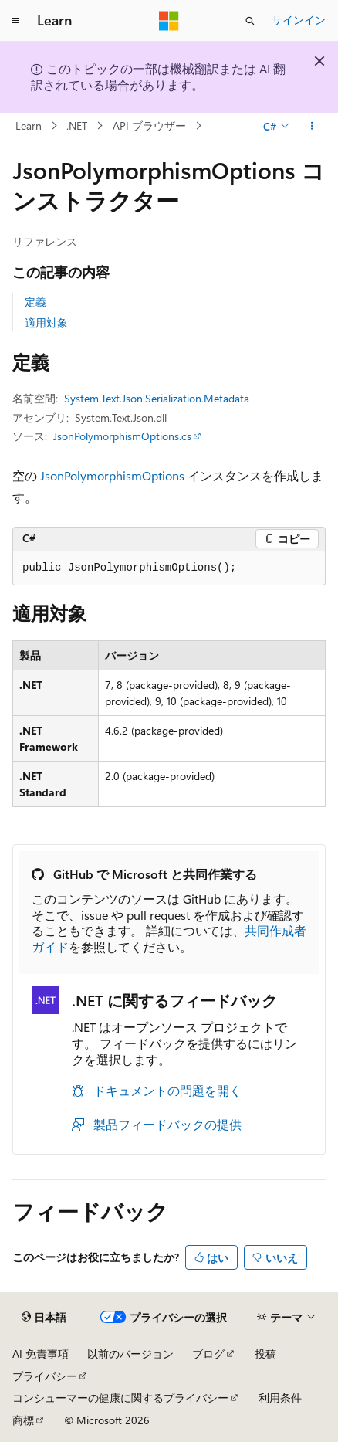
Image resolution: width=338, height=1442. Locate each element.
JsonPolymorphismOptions (112, 475)
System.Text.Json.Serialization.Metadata (156, 398)
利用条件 (280, 1397)
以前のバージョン (130, 1353)
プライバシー (44, 1376)
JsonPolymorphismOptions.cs (122, 436)
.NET (76, 125)
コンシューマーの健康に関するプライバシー (120, 1397)
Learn (28, 125)
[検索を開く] (250, 21)
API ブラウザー (149, 125)
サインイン (299, 19)
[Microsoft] (169, 21)
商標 (23, 1420)
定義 (35, 301)
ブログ (208, 1353)
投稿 (265, 1353)
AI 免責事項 (40, 1353)
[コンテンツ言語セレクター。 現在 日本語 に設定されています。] (44, 1317)
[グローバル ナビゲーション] (15, 21)
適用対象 (46, 322)
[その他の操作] (312, 126)
